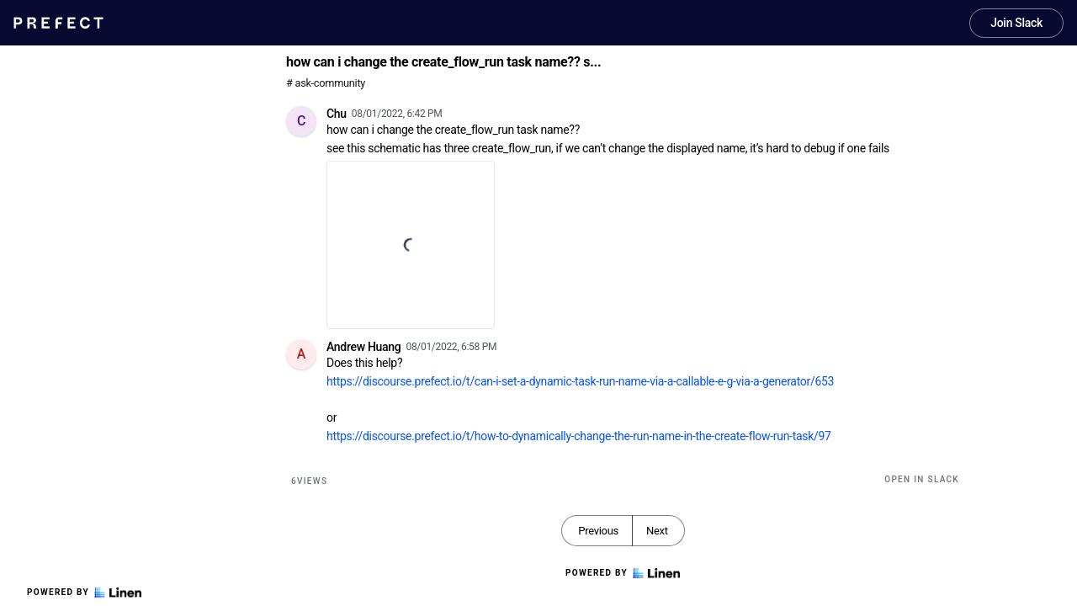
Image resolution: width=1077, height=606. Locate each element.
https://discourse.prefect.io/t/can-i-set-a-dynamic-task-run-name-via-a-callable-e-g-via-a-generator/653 (580, 381)
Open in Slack (921, 479)
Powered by (84, 592)
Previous (598, 530)
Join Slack (1016, 22)
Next (657, 530)
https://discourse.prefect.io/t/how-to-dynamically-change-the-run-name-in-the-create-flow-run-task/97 (578, 436)
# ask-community (325, 83)
